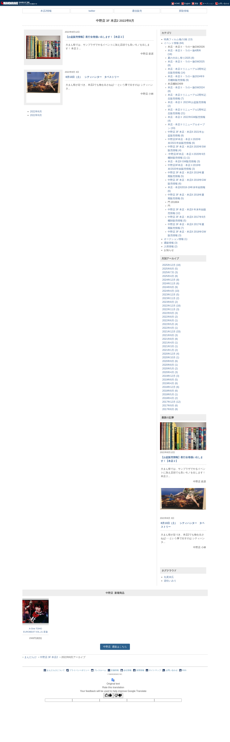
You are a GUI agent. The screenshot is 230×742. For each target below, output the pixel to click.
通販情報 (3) (170, 242)
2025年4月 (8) (170, 276)
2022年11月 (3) (170, 309)
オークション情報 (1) (175, 239)
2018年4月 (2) (170, 398)
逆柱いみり (170, 580)
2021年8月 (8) (170, 339)
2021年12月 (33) (171, 331)
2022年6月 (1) (170, 320)
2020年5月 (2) (170, 368)
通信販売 (137, 11)
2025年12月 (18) (171, 265)
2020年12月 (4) (170, 353)
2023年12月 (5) (170, 294)
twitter (92, 11)
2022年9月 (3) (170, 313)
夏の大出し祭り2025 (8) (181, 58)
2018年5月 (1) (170, 394)
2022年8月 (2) (170, 316)
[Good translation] (108, 695)
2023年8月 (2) (170, 302)
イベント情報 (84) (174, 43)
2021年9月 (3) (170, 335)
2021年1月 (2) (170, 350)
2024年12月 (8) (170, 279)
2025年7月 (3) (170, 272)
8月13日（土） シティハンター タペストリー (92, 77)
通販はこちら (115, 646)
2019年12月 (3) (170, 376)
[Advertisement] (183, 561)
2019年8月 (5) (170, 379)
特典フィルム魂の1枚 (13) (178, 39)
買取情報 (184, 11)
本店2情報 (46, 11)
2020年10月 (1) (170, 357)
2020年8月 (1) (170, 365)
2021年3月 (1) (170, 346)
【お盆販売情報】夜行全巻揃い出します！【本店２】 (95, 37)
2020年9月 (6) (170, 361)
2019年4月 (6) (170, 383)
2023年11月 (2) (170, 298)
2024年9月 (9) (170, 287)
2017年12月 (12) (171, 402)
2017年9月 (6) (170, 405)
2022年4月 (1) (170, 328)
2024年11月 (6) (170, 283)
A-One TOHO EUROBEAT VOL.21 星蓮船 (35, 630)
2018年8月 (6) (170, 390)
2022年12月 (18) (171, 305)
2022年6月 (36, 111)
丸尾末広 (169, 577)
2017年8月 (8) (170, 409)
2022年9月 (36, 115)
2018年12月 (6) (170, 387)
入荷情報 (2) (170, 246)
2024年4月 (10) (170, 291)
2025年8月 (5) (170, 268)
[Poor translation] (118, 695)
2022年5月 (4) (170, 324)
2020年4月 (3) (170, 372)
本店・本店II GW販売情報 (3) (184, 161)
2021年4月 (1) (170, 342)
